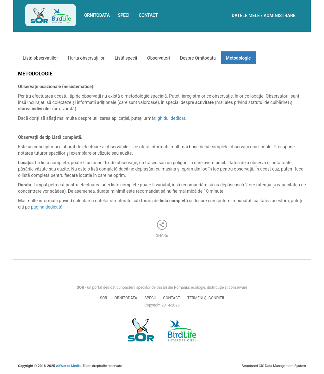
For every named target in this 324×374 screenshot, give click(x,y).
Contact (148, 15)
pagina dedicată (46, 207)
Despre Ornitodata (198, 58)
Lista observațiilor (40, 58)
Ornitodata (97, 15)
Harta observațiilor (86, 58)
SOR (103, 298)
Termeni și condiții (205, 298)
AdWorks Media (68, 366)
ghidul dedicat (171, 118)
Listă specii (126, 58)
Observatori (158, 58)
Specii (124, 15)
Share (162, 229)
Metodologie (238, 58)
